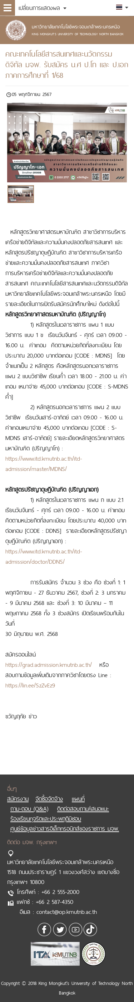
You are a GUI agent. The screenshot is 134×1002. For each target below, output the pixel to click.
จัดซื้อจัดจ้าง (49, 792)
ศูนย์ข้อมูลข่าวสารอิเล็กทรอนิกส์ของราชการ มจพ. (64, 821)
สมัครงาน (18, 792)
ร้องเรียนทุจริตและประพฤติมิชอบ (45, 811)
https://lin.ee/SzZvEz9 (30, 685)
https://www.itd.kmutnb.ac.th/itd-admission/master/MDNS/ (43, 464)
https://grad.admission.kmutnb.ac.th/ (48, 665)
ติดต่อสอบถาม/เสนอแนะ (83, 802)
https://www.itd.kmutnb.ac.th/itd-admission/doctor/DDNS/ (43, 556)
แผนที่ (78, 792)
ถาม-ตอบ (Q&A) (29, 802)
